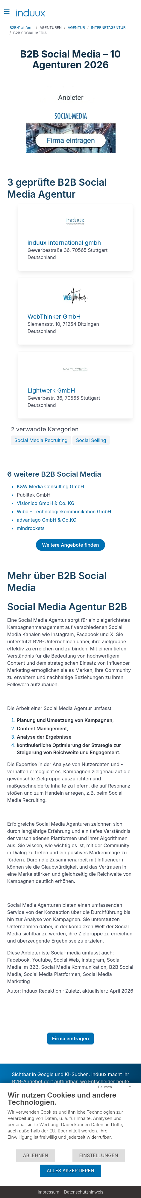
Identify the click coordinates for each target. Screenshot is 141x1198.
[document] (70, 1120)
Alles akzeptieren (70, 1171)
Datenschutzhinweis (83, 1191)
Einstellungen (98, 1155)
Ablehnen (35, 1155)
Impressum (48, 1191)
